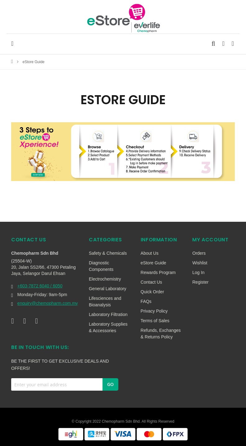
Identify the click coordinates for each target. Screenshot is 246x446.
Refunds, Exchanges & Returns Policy (161, 333)
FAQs (146, 301)
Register (200, 282)
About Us (150, 253)
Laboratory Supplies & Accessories (108, 327)
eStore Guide (153, 262)
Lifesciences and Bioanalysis (105, 301)
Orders (199, 253)
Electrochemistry (105, 278)
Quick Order (152, 291)
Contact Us (151, 282)
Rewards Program (158, 272)
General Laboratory (107, 288)
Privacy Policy (154, 311)
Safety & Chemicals (108, 253)
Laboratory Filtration (108, 314)
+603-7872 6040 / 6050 (39, 285)
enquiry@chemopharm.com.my (47, 303)
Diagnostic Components (101, 266)
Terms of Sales (155, 320)
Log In (198, 272)
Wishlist (199, 262)
